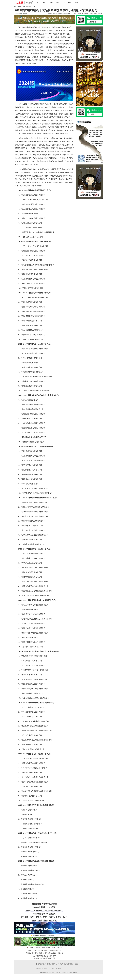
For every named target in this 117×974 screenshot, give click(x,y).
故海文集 (52, 914)
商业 (44, 2)
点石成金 (51, 968)
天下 (63, 2)
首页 (38, 2)
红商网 (23, 6)
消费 (51, 2)
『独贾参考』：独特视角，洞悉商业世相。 (44, 935)
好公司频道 (30, 6)
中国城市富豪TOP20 (49, 904)
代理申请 (45, 968)
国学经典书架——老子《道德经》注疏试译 (92, 13)
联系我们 (58, 968)
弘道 (76, 2)
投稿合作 (38, 968)
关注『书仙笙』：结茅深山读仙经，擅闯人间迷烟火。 (44, 950)
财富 (70, 2)
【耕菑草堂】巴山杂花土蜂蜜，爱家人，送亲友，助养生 (44, 947)
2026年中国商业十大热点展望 (44, 907)
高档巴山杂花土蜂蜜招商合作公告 (44, 920)
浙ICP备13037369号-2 (57, 972)
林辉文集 (36, 914)
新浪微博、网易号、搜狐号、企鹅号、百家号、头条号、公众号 (44, 917)
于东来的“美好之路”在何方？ (55, 13)
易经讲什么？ (65, 13)
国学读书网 (44, 914)
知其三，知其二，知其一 (75, 13)
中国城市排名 (36, 904)
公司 (57, 2)
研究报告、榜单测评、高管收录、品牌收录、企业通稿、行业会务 (44, 953)
